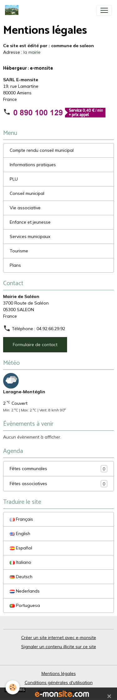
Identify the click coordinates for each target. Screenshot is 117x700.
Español (21, 548)
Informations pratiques (33, 164)
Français (21, 519)
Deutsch (21, 576)
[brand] (13, 10)
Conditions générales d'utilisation (59, 682)
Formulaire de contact (35, 344)
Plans (15, 265)
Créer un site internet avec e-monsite (58, 637)
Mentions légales (58, 673)
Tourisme (19, 251)
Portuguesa (25, 605)
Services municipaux (30, 236)
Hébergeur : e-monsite (28, 68)
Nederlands (25, 591)
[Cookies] (13, 687)
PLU (14, 179)
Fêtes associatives (58, 483)
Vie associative (25, 208)
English (20, 533)
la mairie (32, 52)
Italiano (20, 562)
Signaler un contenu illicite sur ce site (58, 646)
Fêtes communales (58, 468)
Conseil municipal (27, 193)
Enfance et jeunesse (30, 222)
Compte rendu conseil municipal (42, 150)
